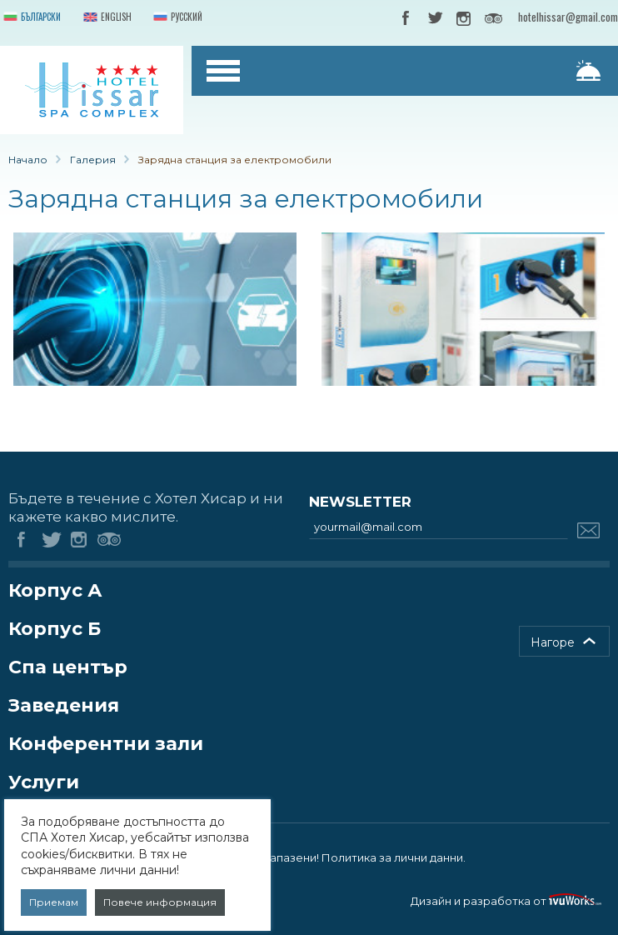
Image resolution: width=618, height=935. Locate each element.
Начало (27, 159)
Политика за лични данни (392, 857)
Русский (176, 18)
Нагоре (553, 642)
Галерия (93, 159)
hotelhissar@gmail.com (568, 16)
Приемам (53, 902)
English (106, 18)
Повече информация (160, 902)
